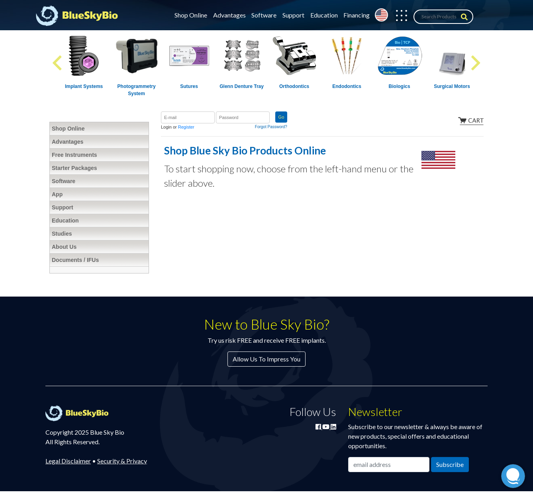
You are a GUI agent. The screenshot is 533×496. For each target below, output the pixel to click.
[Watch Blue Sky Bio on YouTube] (326, 426)
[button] (397, 16)
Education (324, 15)
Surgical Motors (452, 86)
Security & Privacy (122, 461)
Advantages (229, 15)
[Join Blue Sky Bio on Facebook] (318, 426)
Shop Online (190, 15)
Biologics (399, 86)
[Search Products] (443, 17)
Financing (356, 15)
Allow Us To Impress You (266, 359)
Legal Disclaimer (68, 461)
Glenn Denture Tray (241, 86)
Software (263, 15)
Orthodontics (294, 86)
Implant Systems (84, 86)
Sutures (189, 86)
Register (186, 127)
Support (293, 15)
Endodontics (346, 86)
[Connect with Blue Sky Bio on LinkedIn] (333, 426)
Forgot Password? (271, 127)
